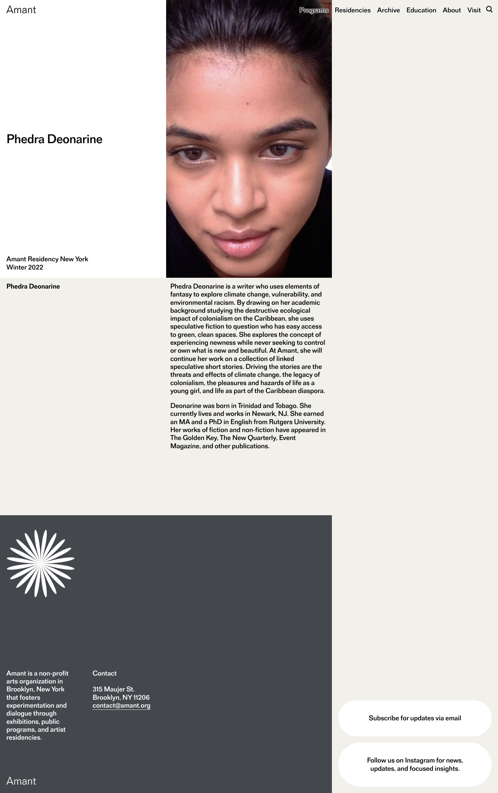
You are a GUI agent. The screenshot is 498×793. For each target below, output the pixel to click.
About (452, 10)
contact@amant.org (121, 705)
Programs (313, 10)
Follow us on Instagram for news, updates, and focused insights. (415, 764)
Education (421, 10)
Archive (388, 10)
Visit (474, 10)
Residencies (353, 10)
